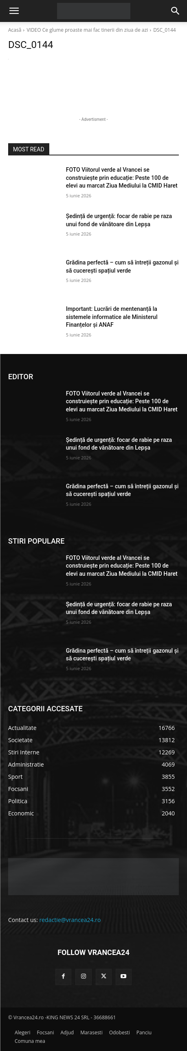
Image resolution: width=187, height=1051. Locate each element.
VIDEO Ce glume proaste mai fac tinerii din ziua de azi (87, 29)
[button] (14, 11)
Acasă (14, 29)
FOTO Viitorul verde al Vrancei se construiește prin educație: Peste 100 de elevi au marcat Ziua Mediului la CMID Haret (122, 177)
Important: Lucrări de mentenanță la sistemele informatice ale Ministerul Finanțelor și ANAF (112, 317)
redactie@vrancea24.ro (70, 920)
